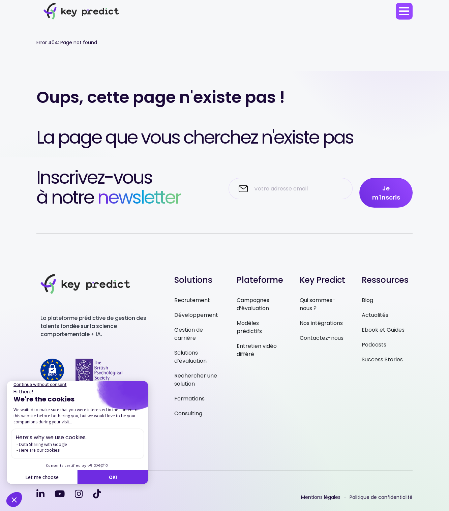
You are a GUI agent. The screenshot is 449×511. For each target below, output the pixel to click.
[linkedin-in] (40, 494)
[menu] (404, 11)
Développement (196, 315)
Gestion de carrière (188, 334)
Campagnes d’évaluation (253, 304)
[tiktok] (97, 494)
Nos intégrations (321, 323)
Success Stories (382, 359)
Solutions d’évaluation (190, 357)
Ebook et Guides (383, 330)
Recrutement (192, 300)
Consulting (188, 413)
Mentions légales (320, 497)
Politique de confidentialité (381, 497)
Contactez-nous (321, 338)
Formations (189, 398)
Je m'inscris (386, 193)
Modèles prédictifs (249, 327)
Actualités (375, 315)
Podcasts (374, 345)
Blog (367, 300)
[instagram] (79, 494)
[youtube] (60, 494)
